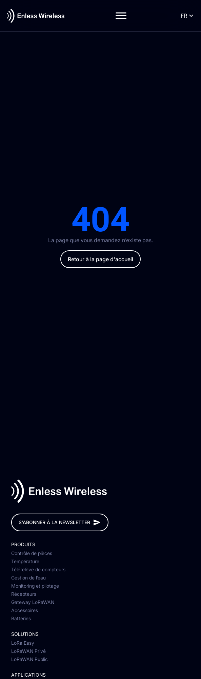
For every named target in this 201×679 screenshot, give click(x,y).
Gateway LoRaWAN (32, 602)
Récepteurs (23, 594)
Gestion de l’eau (28, 578)
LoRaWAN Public (29, 659)
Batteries (21, 619)
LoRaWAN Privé (28, 651)
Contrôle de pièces (31, 553)
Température (25, 561)
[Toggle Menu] (121, 16)
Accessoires (24, 610)
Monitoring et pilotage (35, 586)
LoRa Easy (22, 643)
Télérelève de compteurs (38, 570)
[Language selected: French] (186, 16)
